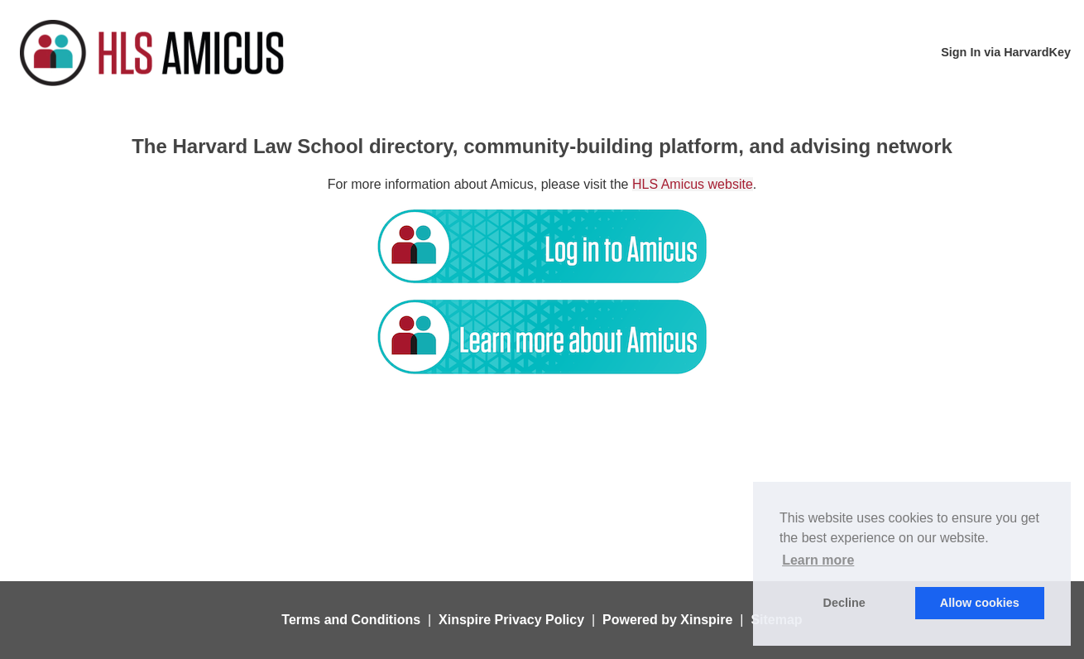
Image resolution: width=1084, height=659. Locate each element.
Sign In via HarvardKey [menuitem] (1006, 52)
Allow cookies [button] (979, 602)
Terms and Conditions (350, 620)
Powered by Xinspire (667, 620)
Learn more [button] (818, 560)
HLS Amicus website (692, 184)
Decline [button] (844, 602)
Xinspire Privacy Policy (511, 620)
